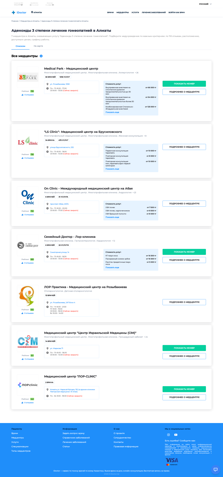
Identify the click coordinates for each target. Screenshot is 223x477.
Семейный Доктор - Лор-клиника (69, 236)
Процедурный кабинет (131, 337)
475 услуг (63, 140)
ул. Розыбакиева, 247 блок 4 (62, 302)
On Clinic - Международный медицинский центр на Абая (88, 188)
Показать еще (112, 112)
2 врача (49, 382)
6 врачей (50, 197)
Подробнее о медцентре (184, 92)
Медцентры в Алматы (29, 21)
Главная (14, 21)
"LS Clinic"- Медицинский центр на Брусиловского (83, 132)
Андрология (125, 192)
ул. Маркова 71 (56, 348)
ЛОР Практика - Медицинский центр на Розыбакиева (85, 287)
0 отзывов (28, 95)
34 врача (49, 140)
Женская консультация (131, 136)
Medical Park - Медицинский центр (71, 68)
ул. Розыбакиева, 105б (60, 84)
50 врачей (50, 77)
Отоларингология (54, 291)
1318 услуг (65, 77)
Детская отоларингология (78, 291)
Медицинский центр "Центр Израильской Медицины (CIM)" (90, 333)
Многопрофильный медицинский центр (65, 72)
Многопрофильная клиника (103, 72)
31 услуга (63, 197)
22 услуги (64, 245)
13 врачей (50, 295)
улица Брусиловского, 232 (62, 147)
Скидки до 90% (18, 4)
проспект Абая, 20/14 (59, 204)
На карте (38, 46)
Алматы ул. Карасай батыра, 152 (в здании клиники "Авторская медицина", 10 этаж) (72, 390)
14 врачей (50, 341)
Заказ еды (49, 4)
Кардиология (104, 241)
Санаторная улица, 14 (59, 252)
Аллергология (126, 72)
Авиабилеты (34, 4)
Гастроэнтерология (85, 241)
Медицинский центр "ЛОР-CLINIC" (70, 376)
